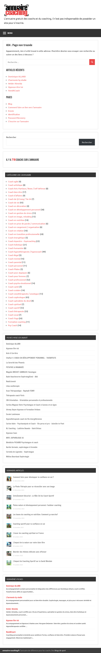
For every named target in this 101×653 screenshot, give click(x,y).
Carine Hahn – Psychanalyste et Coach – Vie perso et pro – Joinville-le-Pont (35, 423)
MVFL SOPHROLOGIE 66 (15, 438)
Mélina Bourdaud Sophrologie (17, 456)
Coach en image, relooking (20, 216)
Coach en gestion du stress (20, 213)
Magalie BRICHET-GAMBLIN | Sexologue (21, 372)
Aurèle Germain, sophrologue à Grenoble (21, 447)
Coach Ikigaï (13, 255)
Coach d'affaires (15, 195)
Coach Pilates (14, 269)
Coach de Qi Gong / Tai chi (19, 199)
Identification (14, 114)
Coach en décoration (17, 206)
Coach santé (13, 286)
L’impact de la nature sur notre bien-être (29, 542)
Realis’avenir (11, 381)
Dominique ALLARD (17, 76)
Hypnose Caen (11, 433)
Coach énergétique (16, 237)
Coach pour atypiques (17, 272)
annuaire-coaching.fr (11, 650)
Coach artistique (15, 185)
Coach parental (14, 262)
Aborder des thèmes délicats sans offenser (29, 552)
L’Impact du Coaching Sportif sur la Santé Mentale (32, 561)
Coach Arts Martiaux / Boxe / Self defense (26, 188)
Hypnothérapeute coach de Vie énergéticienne (24, 419)
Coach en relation (16, 230)
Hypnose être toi (15, 87)
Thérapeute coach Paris (15, 395)
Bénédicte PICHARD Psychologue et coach (22, 442)
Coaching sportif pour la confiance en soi (29, 524)
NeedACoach (14, 90)
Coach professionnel (17, 279)
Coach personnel (15, 265)
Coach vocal (13, 314)
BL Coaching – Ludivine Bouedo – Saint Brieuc (23, 428)
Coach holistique (15, 244)
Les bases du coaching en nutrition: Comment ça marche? (35, 514)
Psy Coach (12, 325)
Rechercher (11, 137)
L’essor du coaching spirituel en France (28, 533)
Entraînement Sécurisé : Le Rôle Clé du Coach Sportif (33, 496)
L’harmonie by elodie (17, 80)
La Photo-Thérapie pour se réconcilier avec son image (34, 486)
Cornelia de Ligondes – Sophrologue (20, 452)
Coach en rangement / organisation (23, 227)
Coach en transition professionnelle (23, 234)
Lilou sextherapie (12, 386)
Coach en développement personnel (24, 209)
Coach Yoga (13, 318)
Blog (10, 103)
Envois (11, 111)
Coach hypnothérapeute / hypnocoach (25, 251)
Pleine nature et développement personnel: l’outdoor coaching (37, 505)
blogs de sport (60, 650)
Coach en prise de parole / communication (26, 223)
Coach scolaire (14, 290)
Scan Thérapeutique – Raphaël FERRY (20, 391)
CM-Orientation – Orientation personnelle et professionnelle (29, 400)
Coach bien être (15, 192)
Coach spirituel (14, 304)
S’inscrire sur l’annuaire (18, 121)
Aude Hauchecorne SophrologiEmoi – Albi (22, 376)
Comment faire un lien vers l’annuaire (25, 107)
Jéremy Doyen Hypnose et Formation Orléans (23, 409)
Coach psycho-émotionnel (19, 283)
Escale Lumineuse (13, 414)
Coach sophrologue (16, 297)
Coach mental (14, 258)
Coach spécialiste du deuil (19, 300)
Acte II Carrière (12, 353)
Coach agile (13, 181)
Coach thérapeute (16, 311)
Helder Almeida (15, 83)
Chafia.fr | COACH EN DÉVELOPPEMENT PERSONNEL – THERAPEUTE (31, 358)
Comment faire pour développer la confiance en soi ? (33, 477)
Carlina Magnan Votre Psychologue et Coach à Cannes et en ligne (31, 405)
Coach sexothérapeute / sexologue (23, 293)
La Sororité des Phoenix (15, 362)
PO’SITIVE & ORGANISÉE (15, 367)
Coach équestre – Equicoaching (22, 241)
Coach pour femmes (17, 276)
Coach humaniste (15, 248)
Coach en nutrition (16, 220)
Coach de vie (13, 202)
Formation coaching (17, 321)
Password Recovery (16, 118)
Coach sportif (14, 307)
